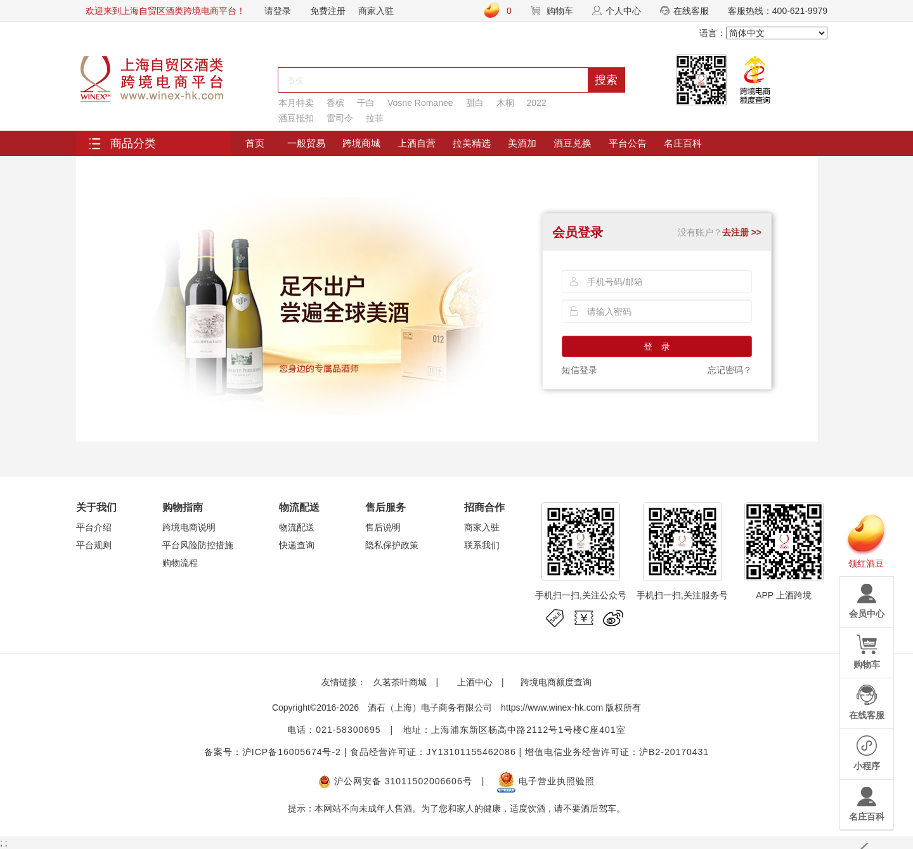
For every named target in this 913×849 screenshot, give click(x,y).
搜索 (606, 80)
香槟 (335, 103)
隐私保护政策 (391, 545)
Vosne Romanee (420, 103)
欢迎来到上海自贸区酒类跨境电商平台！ (165, 11)
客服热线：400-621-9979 (777, 11)
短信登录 (579, 370)
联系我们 (482, 545)
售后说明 (383, 527)
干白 (366, 103)
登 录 (657, 346)
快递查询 (296, 545)
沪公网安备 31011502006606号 (395, 781)
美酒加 (522, 143)
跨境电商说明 (189, 527)
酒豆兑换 (573, 143)
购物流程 (180, 563)
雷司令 (340, 118)
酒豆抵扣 (296, 118)
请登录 (277, 11)
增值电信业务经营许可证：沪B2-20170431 (617, 752)
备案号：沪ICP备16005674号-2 (272, 752)
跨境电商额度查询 (556, 682)
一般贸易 (306, 143)
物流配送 (296, 527)
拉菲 (375, 118)
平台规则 (94, 545)
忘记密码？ (730, 370)
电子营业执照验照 (546, 781)
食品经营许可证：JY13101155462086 (432, 752)
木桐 (505, 103)
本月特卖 (296, 103)
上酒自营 (417, 143)
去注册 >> (741, 232)
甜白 (475, 103)
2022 (537, 103)
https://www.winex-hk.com (552, 707)
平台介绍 (94, 527)
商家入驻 (376, 11)
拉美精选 (472, 143)
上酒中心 (474, 682)
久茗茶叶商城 (400, 682)
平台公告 (628, 143)
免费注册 (328, 11)
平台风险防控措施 (197, 545)
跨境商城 (361, 143)
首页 (254, 143)
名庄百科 (683, 143)
